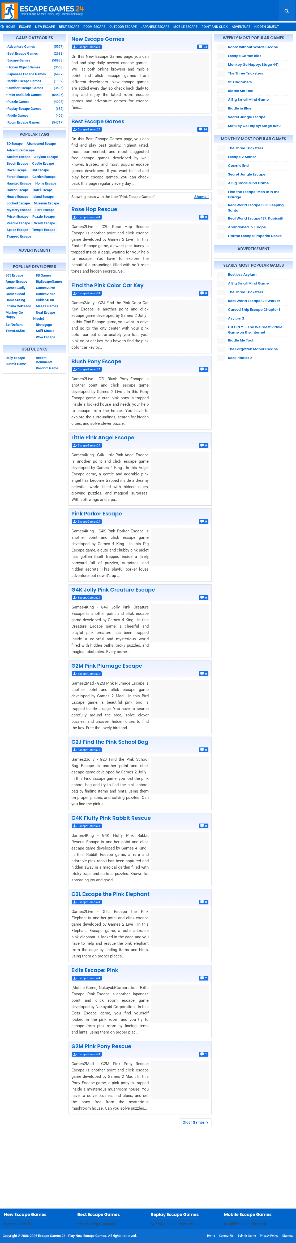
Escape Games (35, 60)
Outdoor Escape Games (35, 88)
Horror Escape (18, 190)
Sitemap (287, 1235)
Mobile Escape (185, 27)
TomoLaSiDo (15, 331)
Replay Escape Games (35, 109)
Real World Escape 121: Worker (254, 300)
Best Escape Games (35, 53)
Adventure (241, 27)
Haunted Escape (19, 183)
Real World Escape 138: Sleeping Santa (256, 208)
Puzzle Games (35, 102)
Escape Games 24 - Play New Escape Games (72, 1236)
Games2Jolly (15, 288)
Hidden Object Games (35, 67)
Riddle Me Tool (240, 90)
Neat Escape (45, 312)
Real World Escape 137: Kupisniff (256, 218)
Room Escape (94, 27)
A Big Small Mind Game (248, 99)
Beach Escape (17, 163)
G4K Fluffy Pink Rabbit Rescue (111, 818)
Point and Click (214, 27)
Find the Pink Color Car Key (107, 285)
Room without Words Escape (253, 47)
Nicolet (38, 319)
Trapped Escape (19, 236)
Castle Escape (43, 163)
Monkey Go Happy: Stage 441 (253, 64)
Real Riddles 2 (240, 357)
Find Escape (40, 170)
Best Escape (69, 27)
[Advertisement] (148, 1169)
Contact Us (226, 1235)
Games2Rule (45, 294)
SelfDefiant (14, 325)
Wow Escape (45, 337)
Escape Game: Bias (244, 55)
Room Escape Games (35, 122)
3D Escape (15, 144)
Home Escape (45, 183)
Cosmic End (238, 165)
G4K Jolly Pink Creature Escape (113, 589)
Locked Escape (18, 203)
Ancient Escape (18, 157)
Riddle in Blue (239, 108)
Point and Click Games (35, 95)
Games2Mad (15, 294)
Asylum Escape (46, 157)
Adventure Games (35, 47)
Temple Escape (43, 230)
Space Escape (17, 230)
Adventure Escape (21, 150)
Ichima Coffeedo (18, 306)
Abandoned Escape (41, 144)
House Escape (17, 197)
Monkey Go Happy (14, 314)
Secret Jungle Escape (246, 117)
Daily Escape (15, 358)
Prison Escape (17, 216)
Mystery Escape (19, 210)
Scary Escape (44, 223)
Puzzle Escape (43, 216)
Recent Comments (44, 360)
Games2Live (45, 288)
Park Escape (44, 210)
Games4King (15, 300)
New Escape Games (98, 39)
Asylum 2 (236, 318)
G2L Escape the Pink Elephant (110, 894)
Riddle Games (35, 115)
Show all (201, 197)
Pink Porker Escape (96, 513)
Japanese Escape (155, 27)
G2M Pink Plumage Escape (106, 665)
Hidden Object (266, 27)
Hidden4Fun (45, 300)
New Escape (45, 27)
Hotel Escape (43, 190)
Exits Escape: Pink (94, 970)
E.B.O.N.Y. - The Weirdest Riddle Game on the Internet (255, 330)
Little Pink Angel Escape (102, 437)
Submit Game (16, 364)
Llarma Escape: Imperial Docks (255, 235)
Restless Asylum (242, 274)
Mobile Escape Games (35, 81)
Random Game (47, 368)
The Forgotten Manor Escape (253, 349)
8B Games (44, 275)
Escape (25, 27)
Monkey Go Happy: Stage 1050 (254, 125)
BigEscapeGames (49, 281)
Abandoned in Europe (247, 227)
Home (7, 27)
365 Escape (14, 275)
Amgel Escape (16, 281)
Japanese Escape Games (35, 74)
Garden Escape (43, 177)
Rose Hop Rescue (94, 209)
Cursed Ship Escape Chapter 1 (254, 309)
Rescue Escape (18, 223)
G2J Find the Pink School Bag (109, 742)
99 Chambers (240, 82)
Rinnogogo (44, 325)
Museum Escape (46, 203)
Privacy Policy (269, 1235)
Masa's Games (47, 306)
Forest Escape (17, 177)
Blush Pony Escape (96, 361)
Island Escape (43, 197)
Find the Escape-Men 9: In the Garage (254, 194)
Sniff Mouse (45, 331)
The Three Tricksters (245, 73)
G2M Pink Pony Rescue (101, 1046)
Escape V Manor (242, 156)
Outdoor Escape (123, 27)
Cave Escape (17, 170)
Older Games (194, 1122)
